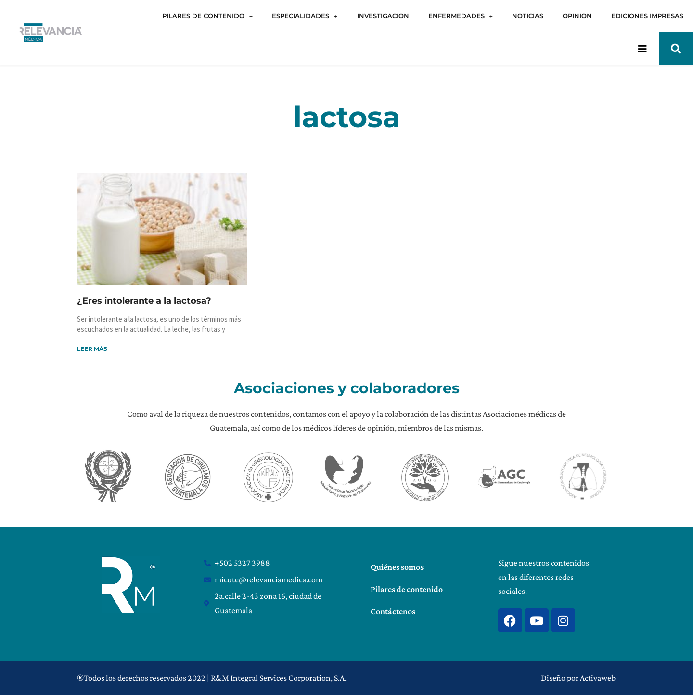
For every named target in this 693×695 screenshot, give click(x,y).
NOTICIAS (527, 16)
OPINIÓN (577, 16)
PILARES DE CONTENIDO (207, 16)
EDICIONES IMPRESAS (647, 16)
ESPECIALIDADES (304, 16)
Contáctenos (393, 611)
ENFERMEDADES (460, 16)
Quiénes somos (397, 567)
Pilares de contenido (407, 589)
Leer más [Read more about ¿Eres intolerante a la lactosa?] (92, 348)
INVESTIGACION (383, 16)
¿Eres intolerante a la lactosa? (144, 301)
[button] (676, 48)
